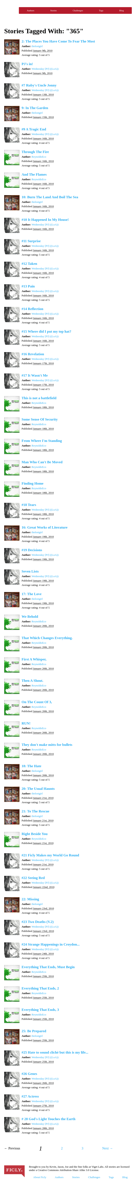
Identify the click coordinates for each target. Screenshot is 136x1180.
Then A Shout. (32, 681)
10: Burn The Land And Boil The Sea (50, 197)
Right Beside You (35, 834)
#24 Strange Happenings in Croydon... (51, 944)
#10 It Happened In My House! (45, 220)
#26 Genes (29, 1074)
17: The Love (31, 594)
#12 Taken (29, 264)
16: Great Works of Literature (44, 527)
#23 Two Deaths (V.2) (38, 922)
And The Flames (34, 174)
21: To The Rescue (35, 811)
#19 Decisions (32, 550)
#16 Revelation (33, 354)
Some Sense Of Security (40, 419)
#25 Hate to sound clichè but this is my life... (55, 1052)
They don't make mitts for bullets (47, 745)
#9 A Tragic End (34, 129)
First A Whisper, (34, 659)
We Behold (30, 617)
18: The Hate (31, 766)
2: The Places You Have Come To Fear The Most (58, 41)
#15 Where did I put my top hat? (46, 331)
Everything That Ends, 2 (40, 988)
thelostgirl (37, 46)
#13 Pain (28, 286)
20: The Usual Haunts (38, 789)
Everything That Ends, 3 (40, 1010)
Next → (107, 1148)
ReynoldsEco (39, 156)
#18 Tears (29, 505)
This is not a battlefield (39, 398)
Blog (121, 10)
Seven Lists (30, 571)
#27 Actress (30, 1096)
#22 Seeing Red (33, 878)
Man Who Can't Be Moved (42, 462)
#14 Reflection (32, 309)
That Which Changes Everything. (47, 638)
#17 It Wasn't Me (35, 375)
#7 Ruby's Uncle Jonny (39, 85)
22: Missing (30, 899)
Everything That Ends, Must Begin (48, 967)
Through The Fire (35, 152)
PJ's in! (27, 64)
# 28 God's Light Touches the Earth (48, 1119)
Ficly (10, 10)
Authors (30, 10)
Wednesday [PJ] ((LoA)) (45, 68)
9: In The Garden (35, 108)
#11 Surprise (31, 241)
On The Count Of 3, (37, 702)
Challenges (78, 10)
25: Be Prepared (34, 1031)
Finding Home (32, 483)
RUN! (26, 723)
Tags (101, 10)
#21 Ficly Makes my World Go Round (50, 855)
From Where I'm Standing (42, 441)
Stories (53, 10)
